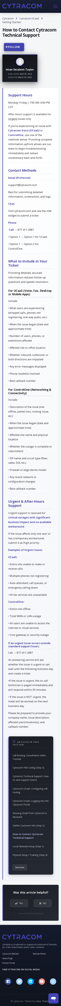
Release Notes (39, 953)
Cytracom (8, 18)
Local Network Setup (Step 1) (28, 846)
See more (19, 867)
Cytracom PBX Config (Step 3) (28, 767)
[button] (55, 6)
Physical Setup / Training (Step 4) (30, 854)
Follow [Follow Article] (14, 47)
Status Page (7, 958)
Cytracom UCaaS (29, 18)
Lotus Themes (42, 1001)
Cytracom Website (10, 953)
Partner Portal (8, 963)
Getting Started (11, 22)
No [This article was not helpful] (44, 903)
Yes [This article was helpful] (21, 903)
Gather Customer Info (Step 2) (29, 825)
